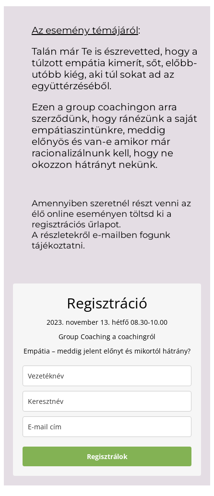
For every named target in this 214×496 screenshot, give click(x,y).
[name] (107, 401)
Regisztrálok (107, 456)
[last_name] (107, 376)
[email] (107, 426)
